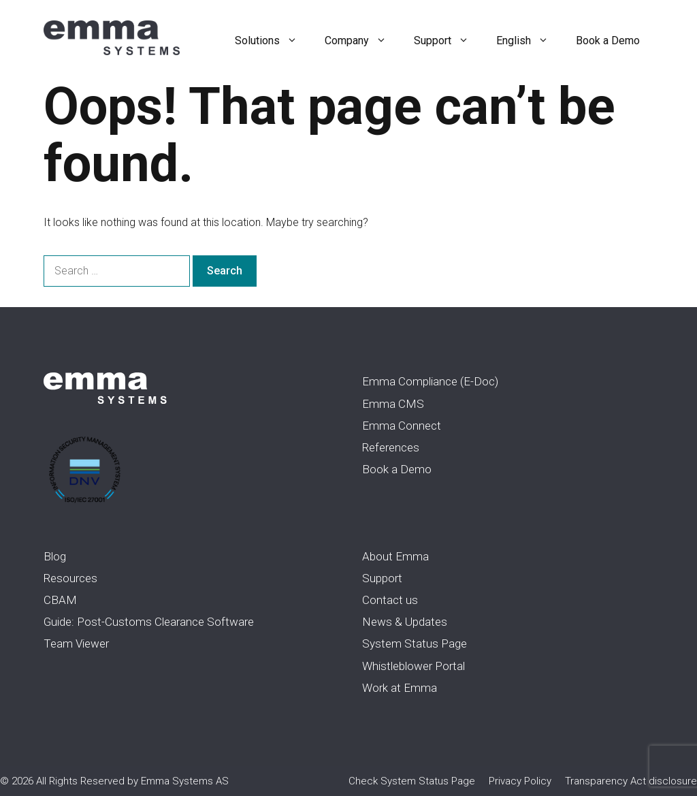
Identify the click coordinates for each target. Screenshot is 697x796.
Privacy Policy (520, 781)
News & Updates (404, 621)
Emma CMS (393, 404)
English (529, 40)
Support (448, 40)
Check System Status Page (411, 781)
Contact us (390, 600)
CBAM (60, 600)
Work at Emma (399, 688)
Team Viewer (76, 643)
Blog (55, 556)
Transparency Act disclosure (631, 781)
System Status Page (414, 643)
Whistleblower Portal (413, 666)
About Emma (395, 556)
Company (362, 40)
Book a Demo (608, 40)
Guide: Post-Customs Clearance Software (149, 621)
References (390, 447)
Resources (70, 578)
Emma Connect (401, 425)
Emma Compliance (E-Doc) (430, 381)
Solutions (273, 40)
